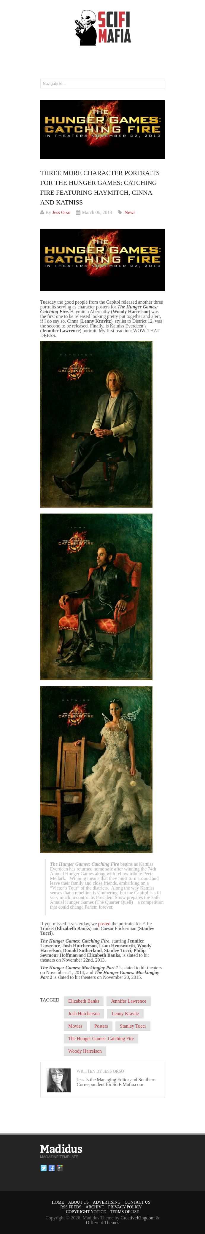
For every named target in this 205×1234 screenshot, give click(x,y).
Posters (101, 1026)
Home (58, 1202)
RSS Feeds (70, 1207)
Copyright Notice (86, 1212)
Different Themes (102, 1222)
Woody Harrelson (85, 1051)
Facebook (51, 1168)
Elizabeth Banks (83, 1001)
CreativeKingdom (138, 1217)
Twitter (43, 1168)
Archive (94, 1207)
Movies (75, 1026)
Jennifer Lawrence (128, 1001)
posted (104, 923)
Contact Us (137, 1202)
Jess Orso (61, 212)
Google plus (59, 1168)
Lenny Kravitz (125, 1013)
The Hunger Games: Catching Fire (101, 1038)
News (130, 212)
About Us (78, 1202)
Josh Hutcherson (84, 1013)
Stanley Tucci (133, 1026)
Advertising (106, 1202)
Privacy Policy (125, 1207)
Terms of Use (124, 1212)
